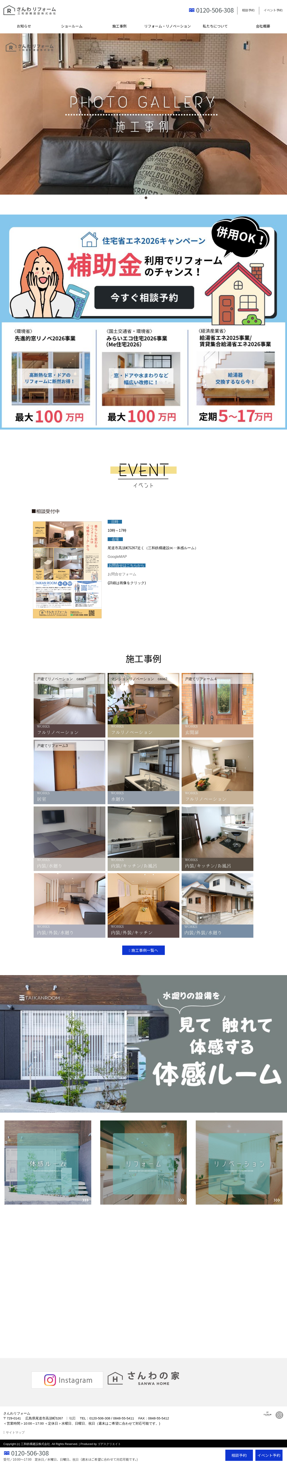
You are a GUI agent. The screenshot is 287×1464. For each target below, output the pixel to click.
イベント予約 (273, 10)
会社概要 (263, 26)
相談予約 (248, 10)
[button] (141, 197)
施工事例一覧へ (144, 950)
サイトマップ (15, 1432)
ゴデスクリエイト (109, 1444)
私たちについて (215, 26)
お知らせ (24, 26)
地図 (72, 1418)
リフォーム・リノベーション (167, 26)
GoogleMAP (117, 557)
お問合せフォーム (122, 574)
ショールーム (72, 26)
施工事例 (119, 26)
